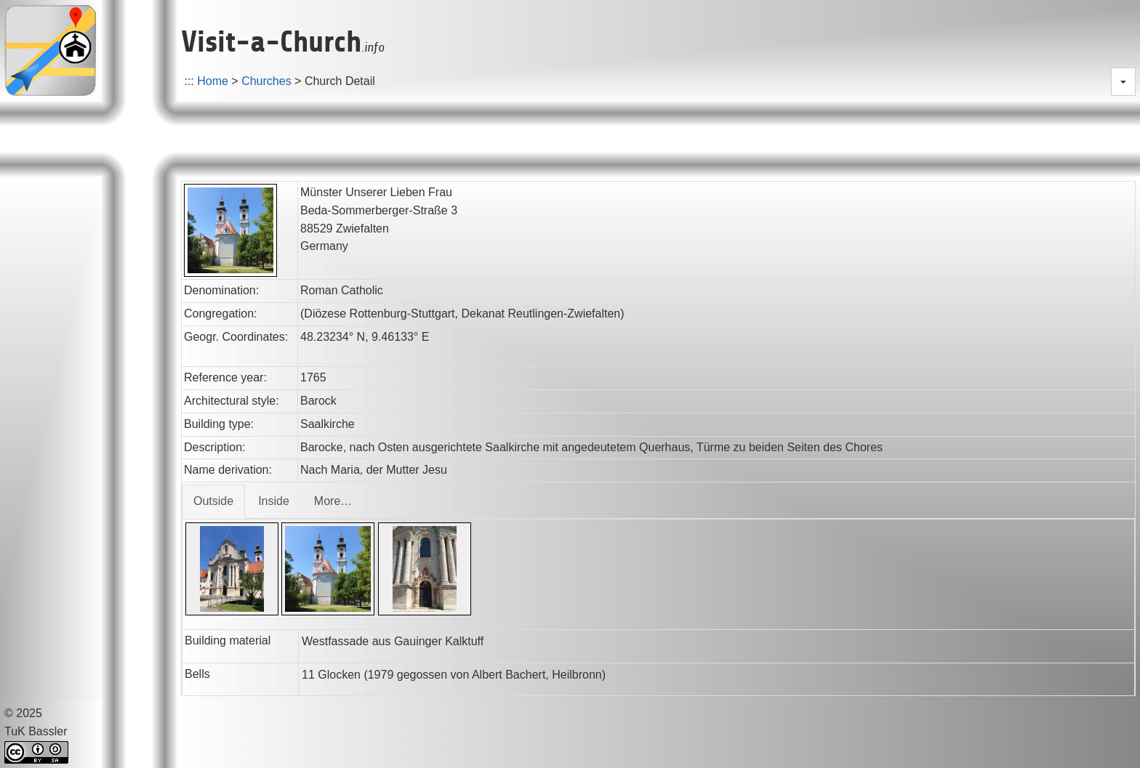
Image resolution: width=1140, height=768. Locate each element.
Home (212, 81)
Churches (266, 81)
